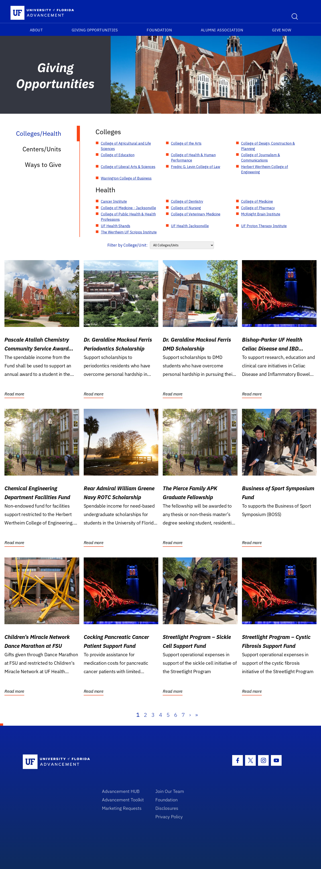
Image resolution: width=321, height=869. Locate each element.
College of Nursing (186, 208)
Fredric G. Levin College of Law (195, 166)
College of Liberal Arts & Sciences (128, 166)
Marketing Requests (122, 808)
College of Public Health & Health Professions (128, 217)
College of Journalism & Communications (260, 157)
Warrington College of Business (126, 178)
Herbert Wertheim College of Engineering (264, 169)
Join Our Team (169, 791)
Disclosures (166, 808)
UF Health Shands (115, 226)
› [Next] (190, 714)
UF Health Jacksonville (190, 226)
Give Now (281, 30)
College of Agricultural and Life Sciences (126, 146)
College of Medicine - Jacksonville (128, 208)
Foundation (159, 30)
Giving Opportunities (95, 30)
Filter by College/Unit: (127, 245)
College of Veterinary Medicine (195, 214)
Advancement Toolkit (123, 800)
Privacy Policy (169, 817)
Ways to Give (43, 164)
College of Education (117, 155)
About (36, 30)
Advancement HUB (121, 791)
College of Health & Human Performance (193, 157)
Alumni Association (222, 30)
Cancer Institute (114, 201)
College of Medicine (257, 201)
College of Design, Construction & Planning (268, 146)
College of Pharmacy (258, 208)
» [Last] (196, 714)
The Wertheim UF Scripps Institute (129, 232)
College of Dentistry (187, 201)
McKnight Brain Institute (260, 214)
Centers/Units (41, 149)
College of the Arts (186, 143)
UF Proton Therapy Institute (264, 226)
